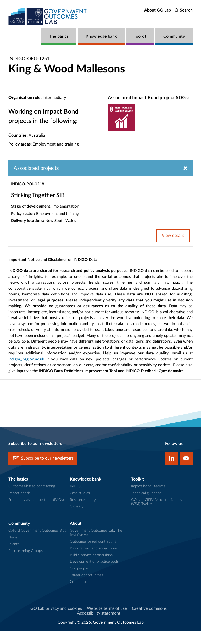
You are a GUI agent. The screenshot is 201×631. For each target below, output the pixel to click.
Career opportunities (86, 575)
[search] (184, 10)
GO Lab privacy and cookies (56, 608)
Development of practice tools (94, 561)
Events (13, 544)
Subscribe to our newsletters (43, 458)
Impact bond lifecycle (148, 486)
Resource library (83, 500)
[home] (47, 16)
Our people (79, 568)
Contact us (78, 582)
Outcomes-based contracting (31, 486)
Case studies (80, 493)
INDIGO (76, 486)
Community (174, 36)
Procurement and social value (93, 548)
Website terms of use (107, 608)
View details (173, 235)
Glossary (76, 506)
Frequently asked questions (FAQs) (36, 500)
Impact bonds (19, 493)
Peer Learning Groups (25, 551)
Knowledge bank (101, 36)
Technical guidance (146, 493)
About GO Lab (157, 10)
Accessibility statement (98, 613)
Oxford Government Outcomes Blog (37, 530)
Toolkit (140, 36)
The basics (59, 36)
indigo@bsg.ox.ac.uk (26, 359)
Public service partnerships (91, 555)
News (13, 537)
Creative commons (149, 608)
